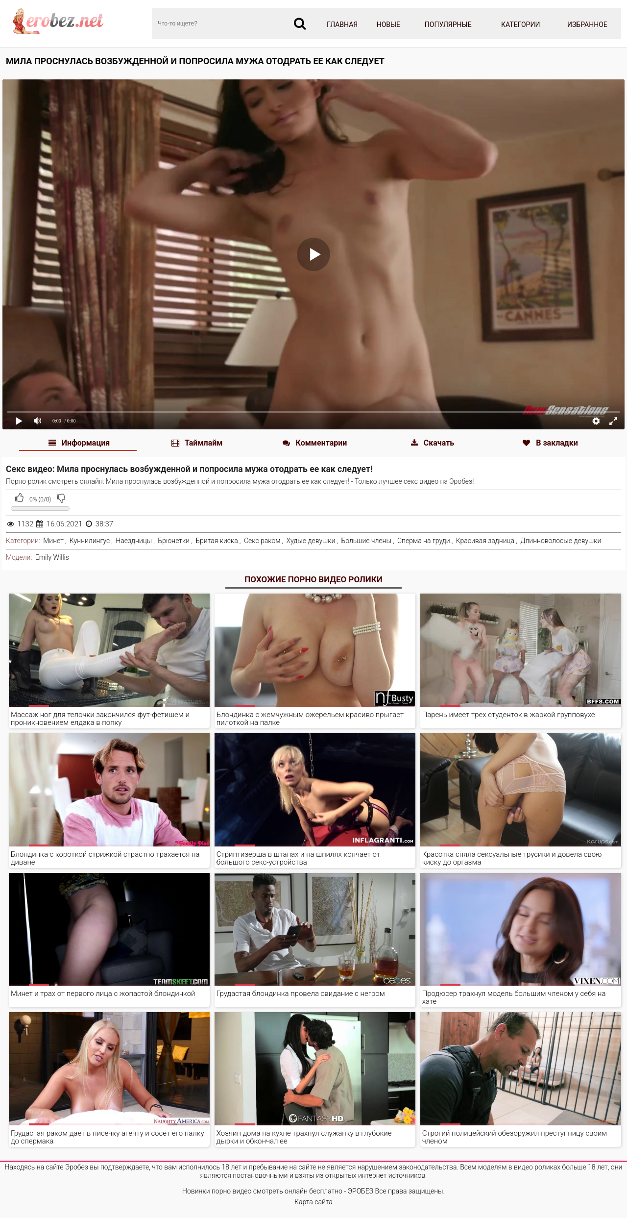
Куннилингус (90, 541)
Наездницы (134, 541)
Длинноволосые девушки (560, 541)
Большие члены (366, 541)
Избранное (587, 24)
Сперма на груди (423, 541)
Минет (53, 541)
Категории (520, 24)
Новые (388, 24)
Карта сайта (313, 1202)
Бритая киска (216, 541)
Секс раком (262, 541)
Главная (342, 24)
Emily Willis (52, 557)
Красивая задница (485, 541)
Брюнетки (174, 541)
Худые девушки (311, 541)
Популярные (448, 24)
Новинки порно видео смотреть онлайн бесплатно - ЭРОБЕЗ (277, 1191)
